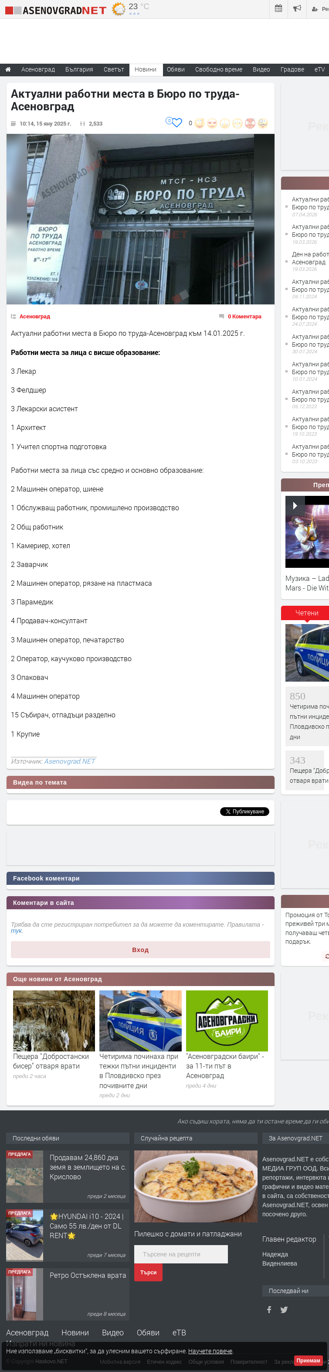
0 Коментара (244, 316)
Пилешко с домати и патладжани (188, 1233)
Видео (113, 1332)
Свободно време (218, 69)
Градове (292, 69)
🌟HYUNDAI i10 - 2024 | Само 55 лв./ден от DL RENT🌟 (87, 1226)
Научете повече (210, 1351)
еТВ (179, 1332)
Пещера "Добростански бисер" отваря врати (51, 1060)
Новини (145, 69)
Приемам (308, 1361)
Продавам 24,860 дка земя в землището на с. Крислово (88, 1167)
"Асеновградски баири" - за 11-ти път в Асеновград (225, 1065)
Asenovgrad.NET (69, 761)
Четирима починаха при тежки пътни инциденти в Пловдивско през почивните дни (138, 1070)
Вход (140, 949)
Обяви (148, 1332)
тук (16, 930)
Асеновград (35, 316)
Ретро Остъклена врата (88, 1275)
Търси (148, 1273)
